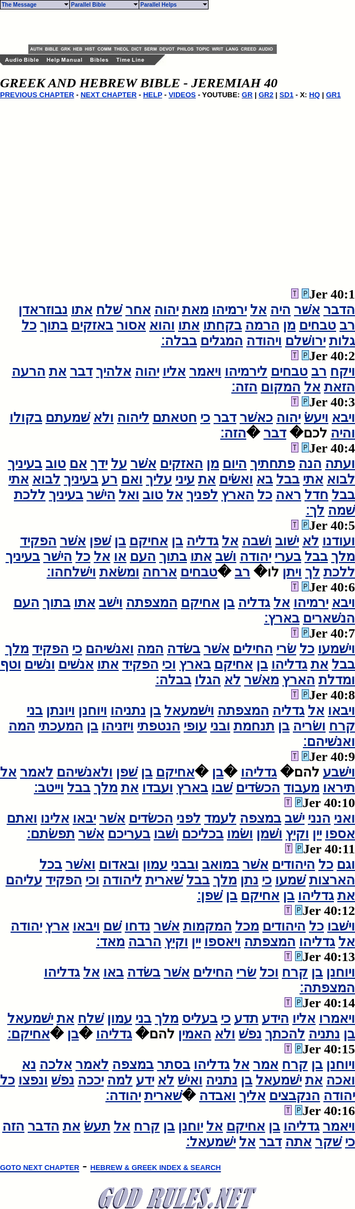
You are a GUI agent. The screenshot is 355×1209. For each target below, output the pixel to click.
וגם (346, 864)
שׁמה (341, 510)
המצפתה (152, 602)
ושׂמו (240, 834)
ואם (132, 479)
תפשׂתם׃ (51, 834)
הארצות (332, 880)
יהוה (166, 309)
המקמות (207, 926)
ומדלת (336, 680)
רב (347, 325)
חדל (316, 494)
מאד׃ (110, 941)
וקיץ (297, 834)
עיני (185, 479)
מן (289, 325)
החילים (253, 648)
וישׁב (111, 602)
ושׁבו (166, 834)
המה (150, 648)
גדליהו (289, 664)
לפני (188, 818)
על (119, 463)
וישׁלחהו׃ (71, 572)
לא (310, 541)
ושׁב (225, 556)
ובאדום (119, 864)
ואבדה (217, 1095)
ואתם (22, 818)
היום (234, 463)
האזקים (181, 463)
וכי (169, 664)
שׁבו (221, 787)
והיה (343, 433)
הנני (319, 818)
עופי (195, 726)
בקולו (25, 417)
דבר (81, 371)
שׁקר (328, 1142)
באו (113, 972)
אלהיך (113, 371)
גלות (342, 341)
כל (29, 325)
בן (177, 541)
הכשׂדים (258, 787)
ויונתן (60, 710)
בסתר (173, 1064)
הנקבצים (294, 1095)
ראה (288, 494)
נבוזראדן (43, 309)
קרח (342, 726)
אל (258, 309)
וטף (10, 664)
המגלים (221, 341)
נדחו (137, 926)
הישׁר (101, 494)
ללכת (29, 494)
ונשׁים (39, 664)
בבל (288, 479)
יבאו (84, 818)
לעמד (220, 818)
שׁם (112, 926)
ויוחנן (92, 710)
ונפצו (33, 1080)
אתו (82, 309)
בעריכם (129, 834)
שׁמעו (290, 880)
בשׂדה (183, 648)
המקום (281, 387)
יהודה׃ (123, 1095)
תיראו (339, 787)
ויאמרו (337, 1018)
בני (35, 710)
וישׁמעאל (189, 710)
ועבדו (157, 787)
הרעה (28, 371)
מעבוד (301, 787)
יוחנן (190, 1126)
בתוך (54, 325)
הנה (310, 463)
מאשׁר (261, 680)
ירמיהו (229, 309)
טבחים (317, 325)
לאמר (36, 772)
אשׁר (307, 309)
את (58, 371)
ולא (103, 417)
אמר (265, 1064)
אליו (174, 371)
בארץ (195, 664)
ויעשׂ (316, 417)
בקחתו (222, 325)
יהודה (255, 556)
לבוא (341, 479)
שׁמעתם (67, 417)
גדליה (202, 541)
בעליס (199, 1018)
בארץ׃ (282, 618)
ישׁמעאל (30, 1018)
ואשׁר (80, 864)
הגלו (208, 680)
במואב (220, 864)
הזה (13, 1126)
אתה (298, 1142)
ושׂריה (309, 726)
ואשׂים (236, 479)
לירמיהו (246, 371)
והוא (162, 325)
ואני (344, 818)
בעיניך (25, 463)
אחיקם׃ (28, 1034)
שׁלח (109, 309)
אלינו (54, 818)
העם (143, 556)
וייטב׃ (49, 787)
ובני (220, 726)
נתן (249, 880)
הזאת (339, 387)
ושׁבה (257, 541)
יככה (91, 1080)
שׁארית (164, 880)
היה (280, 309)
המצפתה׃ (327, 988)
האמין (194, 1034)
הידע (275, 1018)
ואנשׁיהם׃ (329, 741)
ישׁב (295, 818)
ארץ (57, 926)
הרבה (144, 941)
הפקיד (38, 541)
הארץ (237, 494)
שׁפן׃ (209, 895)
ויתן (292, 572)
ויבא (343, 417)
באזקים (92, 325)
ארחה (160, 572)
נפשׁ (250, 1034)
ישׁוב (287, 541)
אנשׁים (76, 664)
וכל (269, 972)
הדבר (339, 309)
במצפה (260, 818)
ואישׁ (190, 1080)
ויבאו (341, 710)
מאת (195, 309)
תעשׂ (97, 1126)
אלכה (55, 1064)
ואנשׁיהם (109, 648)
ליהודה (122, 880)
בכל (50, 864)
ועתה (340, 463)
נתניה (324, 1034)
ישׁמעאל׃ (211, 1142)
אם (78, 463)
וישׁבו (341, 926)
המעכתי (60, 726)
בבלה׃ (179, 341)
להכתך (285, 1034)
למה (120, 1080)
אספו (340, 834)
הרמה (262, 325)
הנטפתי (158, 726)
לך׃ (315, 510)
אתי (313, 479)
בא (264, 479)
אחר (138, 309)
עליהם (24, 880)
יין (317, 834)
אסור (131, 325)
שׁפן (100, 541)
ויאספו (222, 941)
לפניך (202, 494)
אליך (252, 1095)
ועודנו (338, 541)
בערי (288, 556)
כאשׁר (256, 417)
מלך (343, 556)
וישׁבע (339, 772)
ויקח (342, 371)
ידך (99, 463)
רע (110, 479)
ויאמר (205, 371)
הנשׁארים (329, 618)
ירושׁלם (305, 341)
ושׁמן (269, 834)
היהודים (293, 864)
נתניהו (128, 710)
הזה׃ (244, 387)
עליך (159, 479)
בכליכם (203, 834)
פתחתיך (272, 463)
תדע (246, 1018)
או (120, 556)
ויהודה (264, 341)
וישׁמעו (336, 648)
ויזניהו (118, 726)
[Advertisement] (158, 26)
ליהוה (133, 417)
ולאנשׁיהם (85, 772)
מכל (247, 926)
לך (312, 572)
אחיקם (148, 541)
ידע (145, 1080)
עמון (155, 864)
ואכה (340, 1080)
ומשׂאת (119, 572)
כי (205, 417)
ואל (129, 494)
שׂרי (286, 648)
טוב (55, 463)
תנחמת (254, 726)
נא (29, 1064)
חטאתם (175, 417)
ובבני (185, 864)
